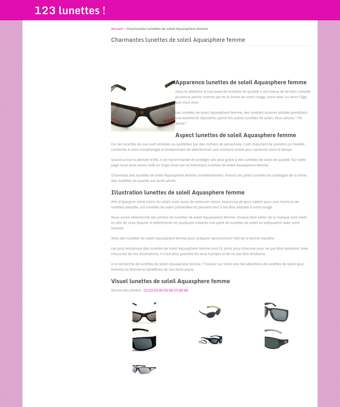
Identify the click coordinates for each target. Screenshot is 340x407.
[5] (166, 290)
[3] (156, 290)
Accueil (117, 29)
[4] (161, 290)
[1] (146, 290)
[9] (186, 290)
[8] (181, 290)
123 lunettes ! (70, 10)
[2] (151, 290)
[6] (171, 290)
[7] (176, 290)
